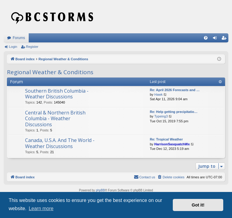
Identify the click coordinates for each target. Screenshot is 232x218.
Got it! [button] (198, 205)
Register (32, 46)
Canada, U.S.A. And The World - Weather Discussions (60, 143)
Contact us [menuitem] (144, 177)
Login (13, 46)
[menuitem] (205, 37)
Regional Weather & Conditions (50, 72)
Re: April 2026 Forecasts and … (175, 90)
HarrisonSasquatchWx (172, 144)
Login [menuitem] (216, 39)
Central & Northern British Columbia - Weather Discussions (55, 118)
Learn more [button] (41, 208)
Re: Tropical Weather (166, 139)
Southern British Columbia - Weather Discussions (57, 94)
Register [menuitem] (225, 39)
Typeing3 (161, 116)
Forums (19, 38)
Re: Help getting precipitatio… (174, 112)
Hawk (158, 94)
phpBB (100, 190)
